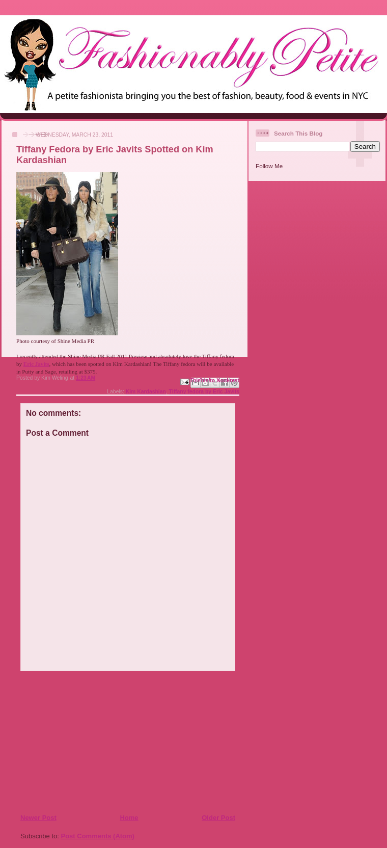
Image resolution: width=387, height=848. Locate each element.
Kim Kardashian (146, 391)
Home (129, 818)
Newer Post (38, 818)
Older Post (218, 818)
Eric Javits (36, 364)
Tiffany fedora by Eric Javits (204, 391)
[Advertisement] (82, 742)
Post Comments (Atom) (97, 836)
